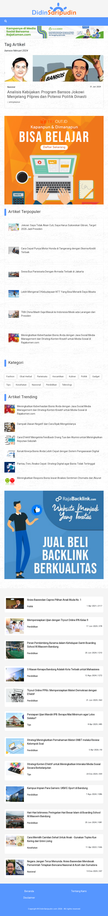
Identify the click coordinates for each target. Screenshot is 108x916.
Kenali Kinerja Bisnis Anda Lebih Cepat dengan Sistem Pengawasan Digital (58, 451)
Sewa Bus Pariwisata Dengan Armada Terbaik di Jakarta (52, 271)
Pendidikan (51, 384)
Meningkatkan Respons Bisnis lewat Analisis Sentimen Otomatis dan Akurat (59, 478)
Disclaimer (29, 897)
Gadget (96, 376)
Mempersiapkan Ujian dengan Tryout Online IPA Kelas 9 (57, 620)
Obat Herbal (26, 376)
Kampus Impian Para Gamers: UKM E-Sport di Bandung (57, 788)
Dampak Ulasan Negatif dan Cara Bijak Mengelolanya (46, 424)
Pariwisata (42, 376)
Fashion (10, 376)
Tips (8, 384)
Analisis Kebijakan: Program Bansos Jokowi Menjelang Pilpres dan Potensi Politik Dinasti (47, 94)
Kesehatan (21, 384)
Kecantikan (58, 376)
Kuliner (72, 376)
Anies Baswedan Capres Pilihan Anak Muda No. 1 (54, 599)
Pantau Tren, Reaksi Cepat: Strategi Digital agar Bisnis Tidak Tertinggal (56, 463)
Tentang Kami (79, 891)
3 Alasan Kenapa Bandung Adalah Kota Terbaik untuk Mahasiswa (63, 669)
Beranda (29, 891)
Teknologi (67, 384)
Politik (84, 376)
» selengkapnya (13, 102)
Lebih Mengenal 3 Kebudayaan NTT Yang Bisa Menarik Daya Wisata (58, 291)
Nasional (11, 87)
